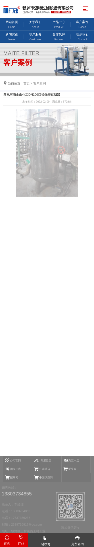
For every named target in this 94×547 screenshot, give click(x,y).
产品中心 (59, 24)
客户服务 (35, 37)
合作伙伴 (59, 37)
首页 (26, 83)
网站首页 (11, 24)
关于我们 (35, 24)
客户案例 (82, 24)
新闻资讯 (11, 37)
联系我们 (82, 37)
